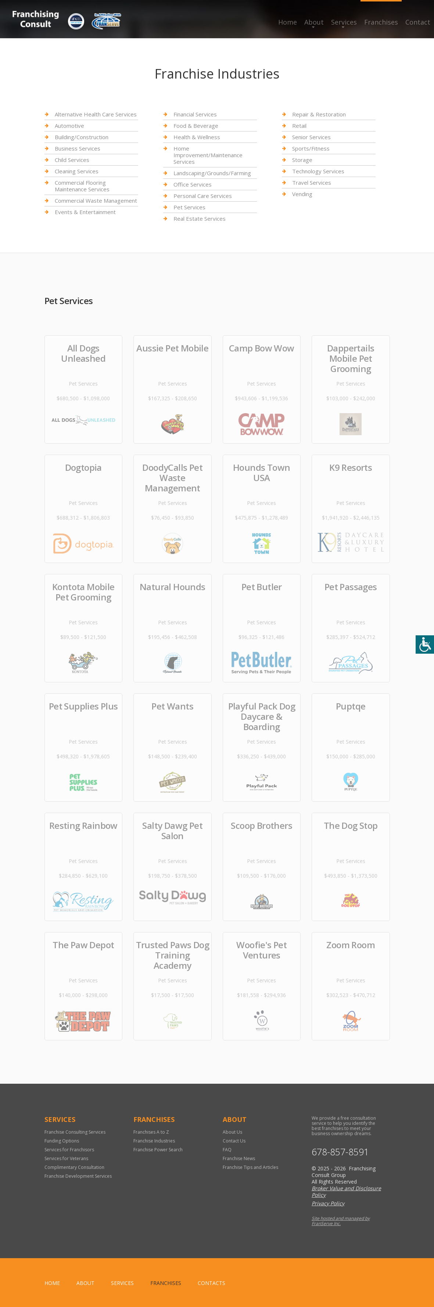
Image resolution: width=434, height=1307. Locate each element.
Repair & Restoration (319, 114)
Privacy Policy (328, 1203)
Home (287, 22)
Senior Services (311, 137)
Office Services (192, 184)
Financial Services (195, 114)
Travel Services (311, 182)
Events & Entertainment (85, 212)
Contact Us (234, 1141)
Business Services (77, 148)
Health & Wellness (196, 137)
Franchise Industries (154, 1141)
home (52, 1282)
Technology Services (318, 171)
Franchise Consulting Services (74, 1132)
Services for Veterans (66, 1158)
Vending (302, 194)
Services (344, 22)
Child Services (72, 159)
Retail (299, 125)
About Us (232, 1132)
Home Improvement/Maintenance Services (208, 155)
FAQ (227, 1150)
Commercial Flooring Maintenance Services (82, 186)
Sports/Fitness (311, 148)
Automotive (69, 125)
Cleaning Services (76, 171)
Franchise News (239, 1158)
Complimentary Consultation (74, 1167)
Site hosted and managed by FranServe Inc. (341, 1221)
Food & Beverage (195, 125)
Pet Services (189, 207)
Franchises (381, 22)
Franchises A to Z (151, 1132)
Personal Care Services (202, 195)
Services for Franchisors (69, 1150)
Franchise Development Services (78, 1176)
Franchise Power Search (158, 1150)
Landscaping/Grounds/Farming (212, 173)
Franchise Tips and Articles (250, 1167)
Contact (417, 22)
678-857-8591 (340, 1151)
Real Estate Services (199, 218)
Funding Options (61, 1141)
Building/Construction (81, 137)
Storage (302, 159)
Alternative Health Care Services (96, 114)
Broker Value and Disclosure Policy (346, 1191)
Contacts (211, 1282)
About (314, 22)
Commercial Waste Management (96, 200)
